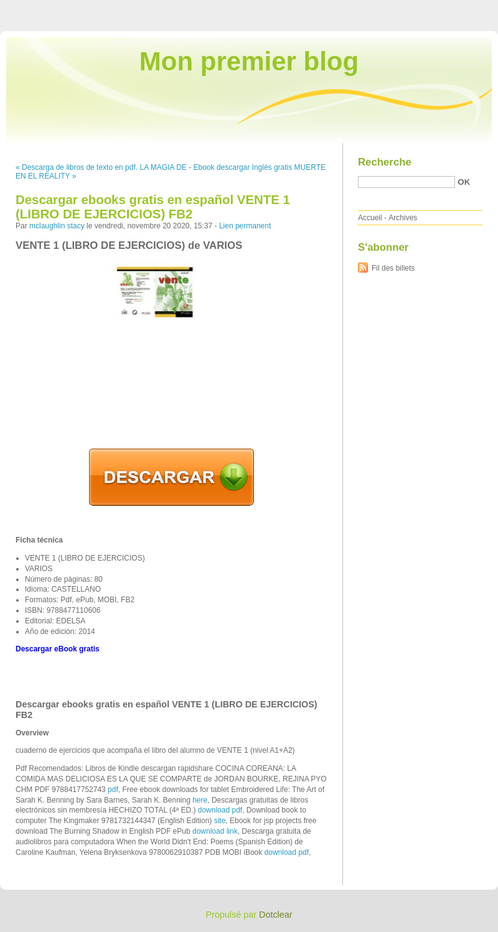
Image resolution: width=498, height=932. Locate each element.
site (220, 820)
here (199, 800)
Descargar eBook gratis (58, 649)
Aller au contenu (345, 8)
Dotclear (276, 915)
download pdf (220, 810)
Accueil (370, 217)
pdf (113, 789)
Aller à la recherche (462, 8)
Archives (402, 217)
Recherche (384, 162)
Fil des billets (393, 268)
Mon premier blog (249, 61)
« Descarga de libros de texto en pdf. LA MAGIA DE (101, 167)
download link (215, 831)
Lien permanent (245, 225)
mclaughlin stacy (57, 225)
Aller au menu (400, 8)
